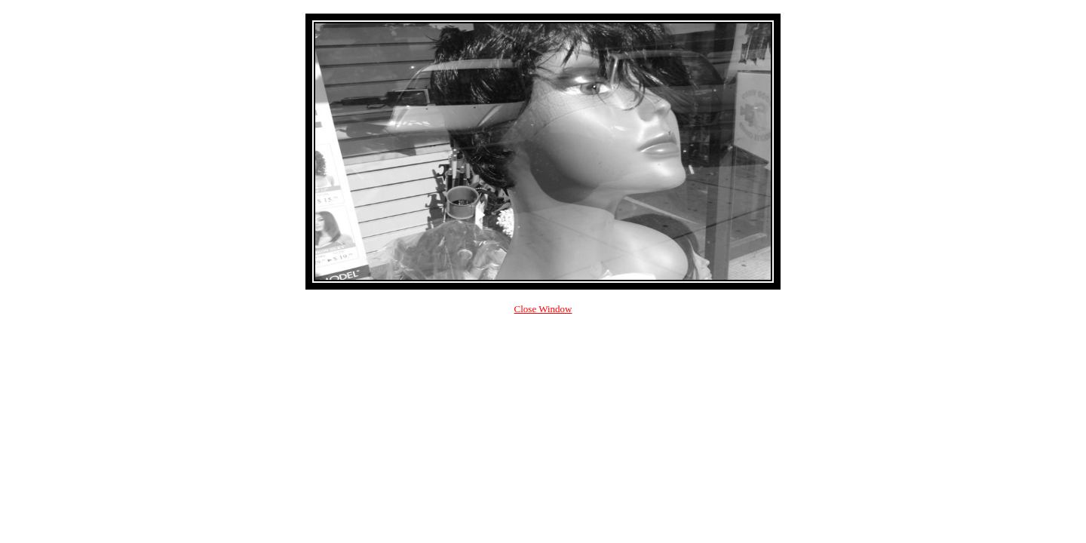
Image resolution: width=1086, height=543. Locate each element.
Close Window (543, 308)
